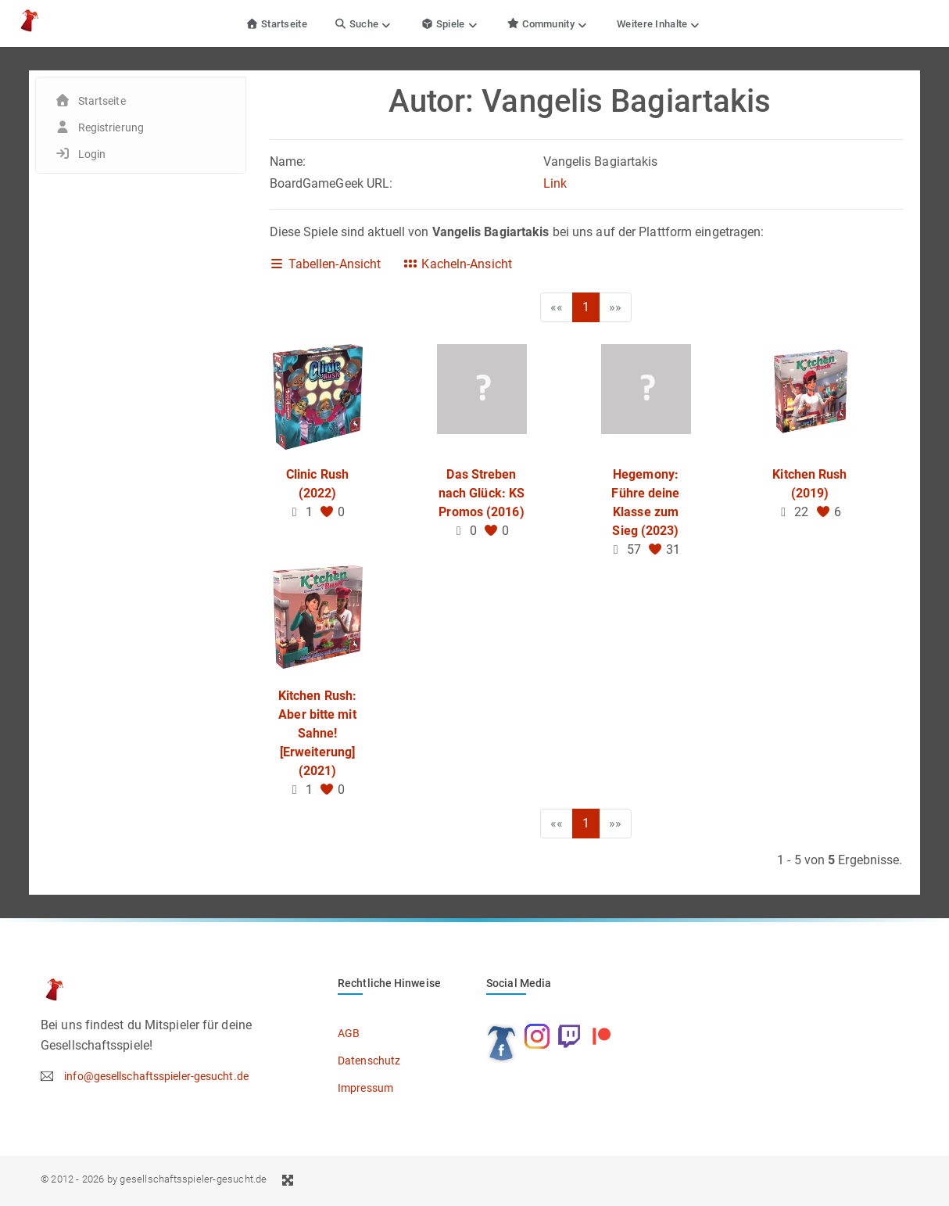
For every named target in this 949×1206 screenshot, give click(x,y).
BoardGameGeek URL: (331, 183)
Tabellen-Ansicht (325, 264)
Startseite (276, 24)
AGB (349, 1033)
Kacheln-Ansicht (457, 264)
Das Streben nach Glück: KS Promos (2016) (482, 493)
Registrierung (111, 127)
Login (92, 154)
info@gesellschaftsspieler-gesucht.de (156, 1076)
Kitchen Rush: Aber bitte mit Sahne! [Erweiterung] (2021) (317, 733)
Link (555, 183)
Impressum (365, 1088)
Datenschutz (369, 1060)
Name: (288, 161)
